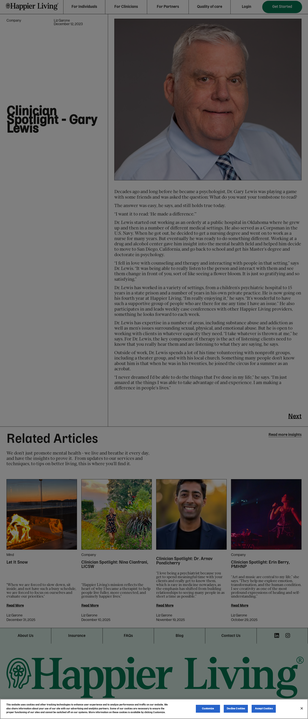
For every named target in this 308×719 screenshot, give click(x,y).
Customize (208, 709)
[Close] (301, 708)
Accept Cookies (264, 709)
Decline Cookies (236, 709)
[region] (154, 709)
